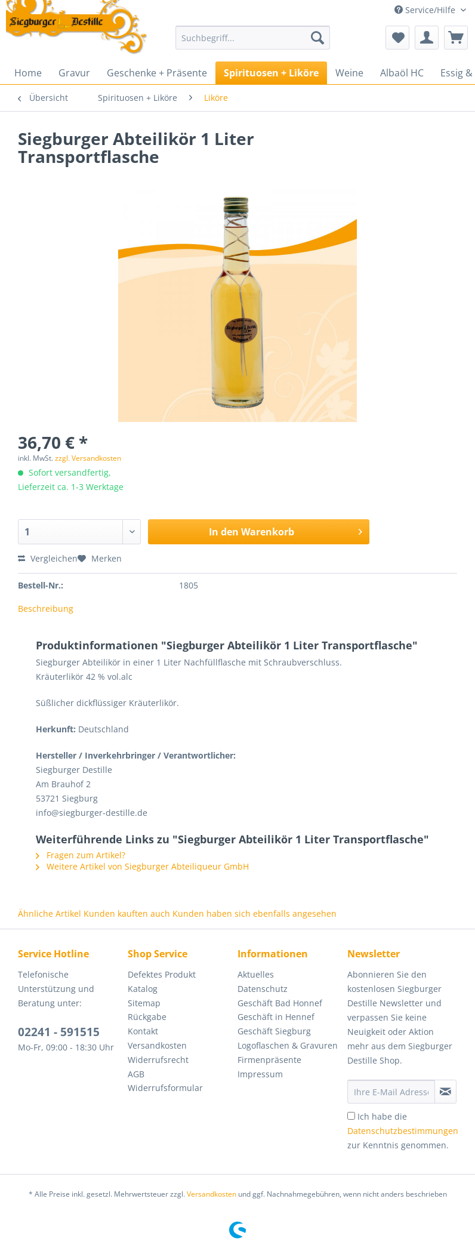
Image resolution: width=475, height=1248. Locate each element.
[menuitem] (252, 43)
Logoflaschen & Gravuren (287, 1045)
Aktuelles (255, 974)
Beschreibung (45, 608)
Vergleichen (48, 558)
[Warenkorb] (456, 38)
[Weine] (349, 72)
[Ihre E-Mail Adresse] (391, 1092)
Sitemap (144, 1003)
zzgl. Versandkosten (88, 458)
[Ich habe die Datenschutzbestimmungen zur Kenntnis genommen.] (351, 1116)
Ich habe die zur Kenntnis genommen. (402, 1131)
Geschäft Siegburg (274, 1031)
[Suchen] (317, 38)
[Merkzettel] (397, 38)
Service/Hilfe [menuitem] (426, 10)
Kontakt (143, 1031)
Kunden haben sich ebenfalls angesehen (254, 913)
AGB (136, 1074)
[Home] (28, 72)
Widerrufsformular (165, 1087)
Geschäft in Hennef (275, 1016)
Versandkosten (157, 1045)
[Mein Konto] (427, 38)
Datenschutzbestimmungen (402, 1130)
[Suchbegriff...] (252, 38)
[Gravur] (74, 72)
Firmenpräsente (269, 1059)
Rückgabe (147, 1016)
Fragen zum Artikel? (80, 855)
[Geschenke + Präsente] (156, 72)
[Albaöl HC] (402, 72)
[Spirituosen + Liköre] (271, 72)
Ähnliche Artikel (49, 913)
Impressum (260, 1074)
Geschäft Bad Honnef (279, 1003)
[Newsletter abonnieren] (445, 1092)
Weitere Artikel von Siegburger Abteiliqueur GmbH (142, 866)
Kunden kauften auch (127, 913)
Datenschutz (262, 988)
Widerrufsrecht (158, 1059)
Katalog (143, 988)
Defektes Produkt (162, 974)
